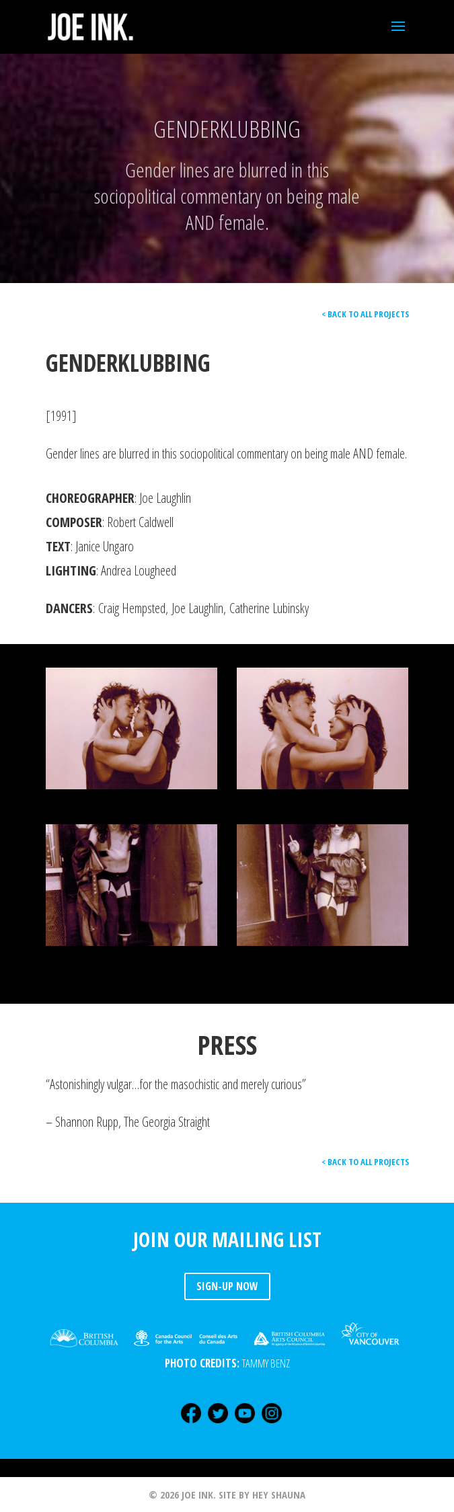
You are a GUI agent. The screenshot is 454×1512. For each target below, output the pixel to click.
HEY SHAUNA (278, 1494)
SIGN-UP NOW (227, 1286)
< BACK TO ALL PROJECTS (365, 314)
